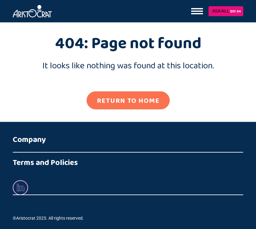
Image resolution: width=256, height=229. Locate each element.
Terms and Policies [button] (45, 163)
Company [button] (29, 140)
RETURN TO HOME (128, 100)
